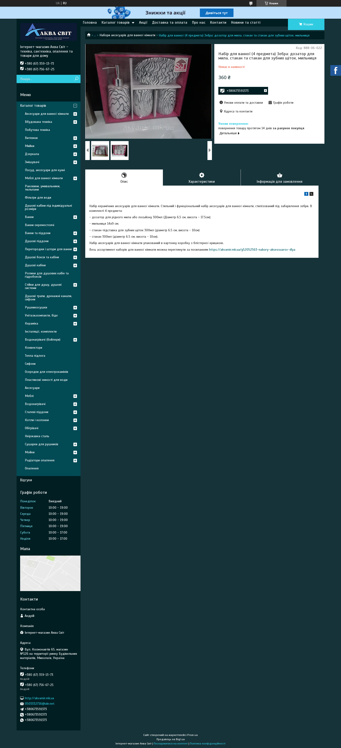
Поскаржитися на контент (171, 743)
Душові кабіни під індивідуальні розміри (48, 207)
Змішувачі (32, 162)
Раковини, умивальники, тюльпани (42, 187)
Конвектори (33, 348)
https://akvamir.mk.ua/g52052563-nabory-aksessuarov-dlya (252, 250)
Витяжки (31, 138)
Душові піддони (37, 241)
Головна (90, 22)
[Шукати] (76, 79)
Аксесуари (32, 388)
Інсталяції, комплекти (41, 331)
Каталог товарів (116, 22)
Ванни (29, 217)
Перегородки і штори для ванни (48, 249)
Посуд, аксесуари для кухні (45, 170)
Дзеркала (32, 154)
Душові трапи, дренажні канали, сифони (48, 297)
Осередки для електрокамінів (46, 372)
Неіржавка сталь (37, 436)
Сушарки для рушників (41, 444)
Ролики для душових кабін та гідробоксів (47, 275)
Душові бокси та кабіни (42, 257)
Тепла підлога (35, 356)
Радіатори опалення (39, 460)
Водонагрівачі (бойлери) (42, 340)
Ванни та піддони (37, 233)
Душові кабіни (35, 265)
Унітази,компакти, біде (41, 315)
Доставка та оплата (169, 22)
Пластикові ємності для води (46, 380)
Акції (143, 22)
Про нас (198, 22)
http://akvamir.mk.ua (39, 698)
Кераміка (31, 323)
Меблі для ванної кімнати (44, 178)
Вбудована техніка (38, 122)
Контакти (218, 22)
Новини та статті (245, 22)
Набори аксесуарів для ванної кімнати (127, 35)
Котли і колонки (37, 420)
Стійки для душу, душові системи (43, 286)
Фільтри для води (38, 198)
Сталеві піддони (36, 412)
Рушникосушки (36, 307)
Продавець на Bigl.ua (171, 739)
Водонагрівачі (35, 404)
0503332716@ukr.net (39, 704)
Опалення (32, 468)
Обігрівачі (31, 428)
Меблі (29, 396)
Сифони (30, 364)
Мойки (30, 452)
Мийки (29, 146)
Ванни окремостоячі (39, 225)
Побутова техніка (37, 130)
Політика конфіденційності (207, 743)
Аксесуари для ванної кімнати (47, 114)
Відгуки (26, 480)
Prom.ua (192, 735)
